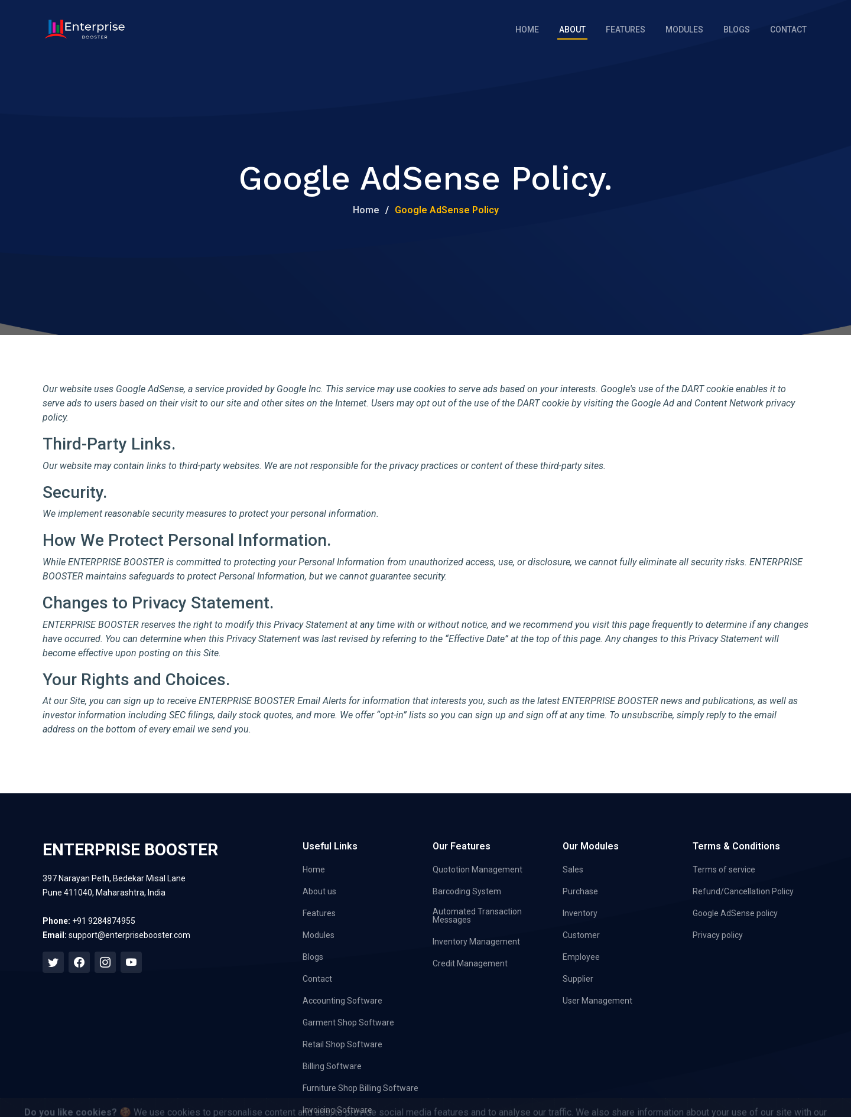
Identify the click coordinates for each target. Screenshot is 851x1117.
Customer (581, 935)
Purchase (580, 891)
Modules (684, 29)
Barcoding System (467, 891)
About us (319, 891)
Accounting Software (342, 1000)
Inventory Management (476, 941)
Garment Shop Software (348, 1022)
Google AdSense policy (735, 913)
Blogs (736, 29)
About (572, 29)
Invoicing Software (337, 1110)
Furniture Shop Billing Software (360, 1088)
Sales (573, 869)
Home (527, 29)
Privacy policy (718, 935)
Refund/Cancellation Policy (743, 891)
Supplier (578, 979)
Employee (581, 957)
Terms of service (724, 869)
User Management (597, 1000)
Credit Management (470, 963)
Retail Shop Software (342, 1044)
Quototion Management (477, 869)
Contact (788, 29)
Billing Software (332, 1066)
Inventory (580, 913)
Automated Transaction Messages (477, 915)
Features (625, 29)
